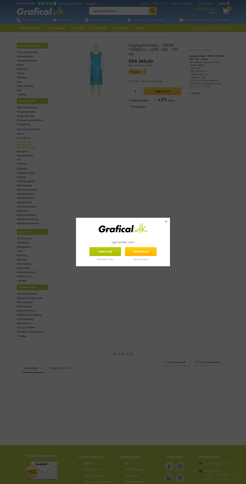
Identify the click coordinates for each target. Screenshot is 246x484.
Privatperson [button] (141, 251)
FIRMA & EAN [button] (105, 251)
